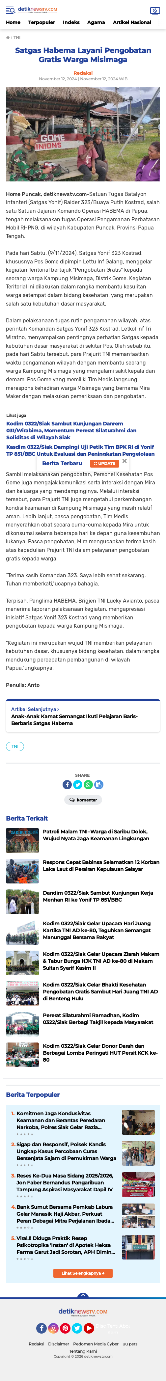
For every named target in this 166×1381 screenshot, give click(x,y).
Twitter (80, 1331)
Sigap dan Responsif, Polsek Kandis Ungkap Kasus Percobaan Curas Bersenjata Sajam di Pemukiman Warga (66, 1151)
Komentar (83, 799)
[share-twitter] (77, 784)
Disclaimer (58, 1343)
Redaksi (36, 1343)
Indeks (71, 22)
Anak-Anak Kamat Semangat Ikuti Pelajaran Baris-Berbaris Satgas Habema (74, 719)
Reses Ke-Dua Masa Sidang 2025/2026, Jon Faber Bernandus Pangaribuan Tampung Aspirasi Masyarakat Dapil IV (64, 1183)
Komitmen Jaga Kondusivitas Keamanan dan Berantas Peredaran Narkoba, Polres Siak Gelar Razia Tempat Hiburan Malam (60, 1120)
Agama (96, 22)
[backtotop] (83, 1299)
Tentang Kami (116, 1329)
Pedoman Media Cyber (96, 1343)
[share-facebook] (67, 784)
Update (104, 463)
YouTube (93, 1331)
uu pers (130, 1343)
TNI (15, 746)
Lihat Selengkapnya (83, 1273)
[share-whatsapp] (88, 784)
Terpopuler (41, 22)
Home (13, 22)
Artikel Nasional (132, 22)
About (126, 1326)
